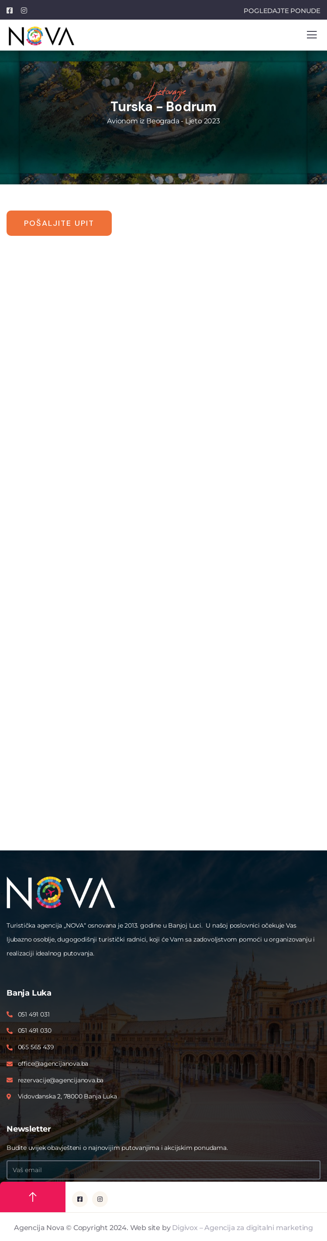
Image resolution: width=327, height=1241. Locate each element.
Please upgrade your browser (163, 554)
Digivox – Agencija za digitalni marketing (242, 1228)
